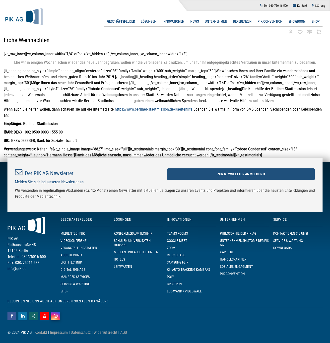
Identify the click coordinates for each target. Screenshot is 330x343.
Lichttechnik (71, 262)
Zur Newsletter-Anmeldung (241, 174)
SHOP (64, 291)
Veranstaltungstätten (79, 248)
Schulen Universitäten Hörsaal (132, 243)
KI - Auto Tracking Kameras (188, 270)
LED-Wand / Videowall (184, 291)
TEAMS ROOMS (177, 233)
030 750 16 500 (276, 5)
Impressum (59, 332)
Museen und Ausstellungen (136, 252)
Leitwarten (123, 267)
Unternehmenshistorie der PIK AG (244, 243)
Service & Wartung (75, 284)
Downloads (282, 248)
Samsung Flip (178, 262)
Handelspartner (233, 259)
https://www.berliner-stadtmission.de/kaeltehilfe (154, 109)
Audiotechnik (71, 255)
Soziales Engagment (236, 267)
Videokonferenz (73, 241)
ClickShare (176, 255)
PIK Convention (270, 21)
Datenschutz (81, 332)
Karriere (227, 252)
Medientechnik (73, 233)
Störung (320, 5)
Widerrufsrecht (105, 332)
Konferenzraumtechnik (133, 233)
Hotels (119, 259)
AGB (123, 332)
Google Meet (177, 241)
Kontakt (302, 5)
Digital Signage (73, 270)
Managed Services (75, 277)
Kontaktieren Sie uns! (290, 233)
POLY (170, 277)
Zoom (171, 248)
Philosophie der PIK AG (238, 233)
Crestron (174, 284)
